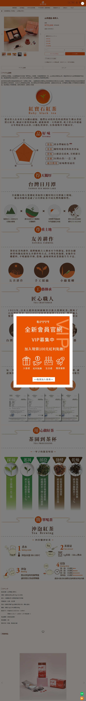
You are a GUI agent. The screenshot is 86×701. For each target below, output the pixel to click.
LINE (81, 693)
